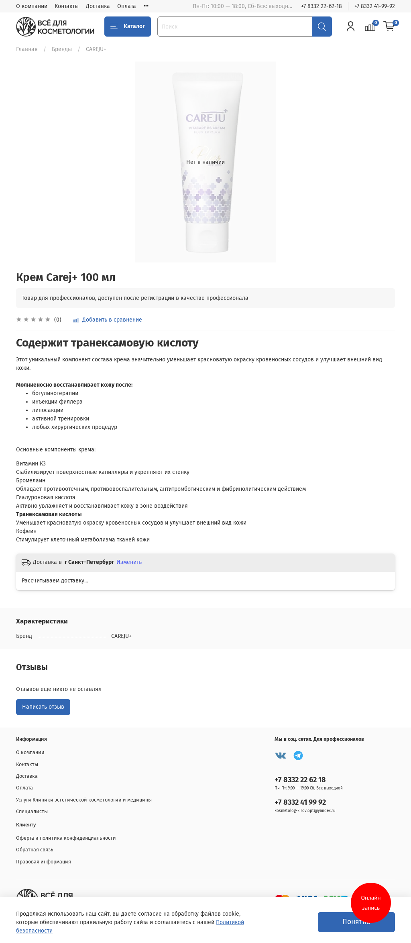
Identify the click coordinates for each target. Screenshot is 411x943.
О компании (31, 6)
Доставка (98, 6)
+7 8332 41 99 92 (300, 802)
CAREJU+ (96, 49)
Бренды (62, 49)
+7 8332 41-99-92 (374, 6)
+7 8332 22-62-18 (321, 6)
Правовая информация (43, 862)
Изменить (129, 562)
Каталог (127, 26)
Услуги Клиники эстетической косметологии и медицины (84, 800)
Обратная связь (34, 850)
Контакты (67, 6)
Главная (27, 49)
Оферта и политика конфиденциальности (66, 838)
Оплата (126, 6)
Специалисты (32, 811)
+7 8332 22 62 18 (300, 779)
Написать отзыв (43, 706)
